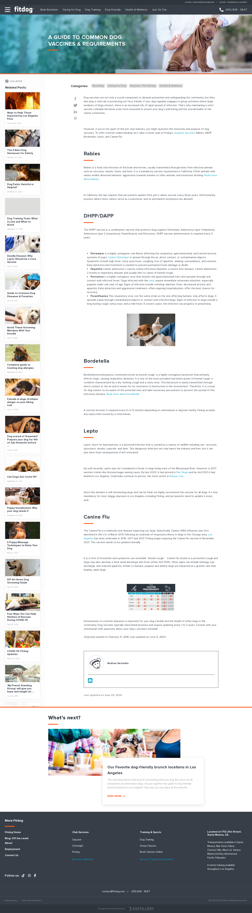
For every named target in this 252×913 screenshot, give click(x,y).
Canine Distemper (118, 257)
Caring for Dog (72, 9)
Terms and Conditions (31, 900)
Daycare (76, 839)
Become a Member (82, 859)
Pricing (76, 851)
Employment (12, 849)
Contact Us (11, 855)
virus (152, 280)
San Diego (182, 472)
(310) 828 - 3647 (236, 9)
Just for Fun (159, 9)
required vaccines (184, 132)
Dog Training (93, 9)
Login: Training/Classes (233, 2)
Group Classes (148, 845)
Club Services (80, 832)
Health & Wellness (136, 9)
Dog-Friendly (113, 9)
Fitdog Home (13, 832)
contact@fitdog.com (113, 891)
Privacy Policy (11, 900)
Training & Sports (150, 832)
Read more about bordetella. (123, 394)
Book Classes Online (151, 851)
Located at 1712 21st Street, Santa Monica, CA (224, 833)
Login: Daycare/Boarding (199, 2)
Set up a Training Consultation (156, 859)
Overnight (77, 845)
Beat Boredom (49, 9)
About (8, 843)
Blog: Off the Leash (17, 838)
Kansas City (176, 476)
